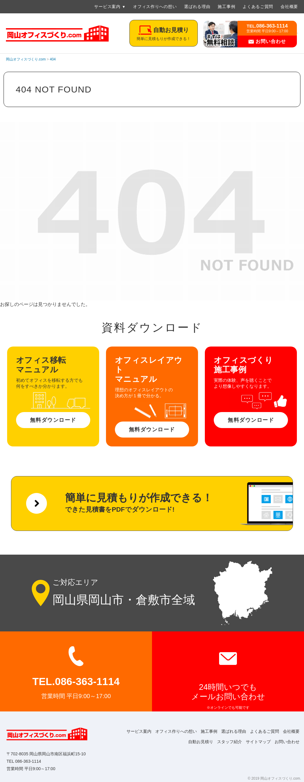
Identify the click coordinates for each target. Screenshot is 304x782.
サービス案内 (107, 6)
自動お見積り (193, 741)
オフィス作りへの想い (155, 6)
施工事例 (226, 6)
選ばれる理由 (197, 6)
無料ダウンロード (53, 420)
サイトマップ (255, 741)
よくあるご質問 (258, 6)
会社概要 (289, 6)
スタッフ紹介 (224, 741)
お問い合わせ (267, 41)
